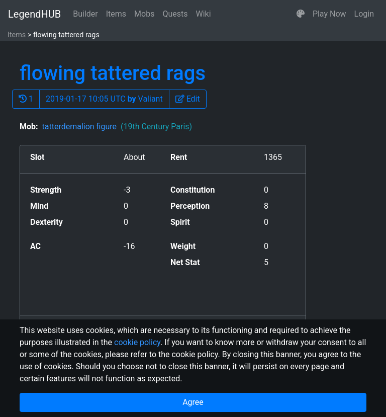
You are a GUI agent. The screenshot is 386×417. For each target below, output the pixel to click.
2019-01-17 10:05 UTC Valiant (104, 99)
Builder (85, 14)
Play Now (329, 14)
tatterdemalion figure (117, 126)
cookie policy (137, 342)
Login (364, 14)
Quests (174, 14)
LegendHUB (34, 14)
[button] (301, 14)
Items (116, 14)
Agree (193, 402)
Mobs (144, 14)
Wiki (203, 14)
